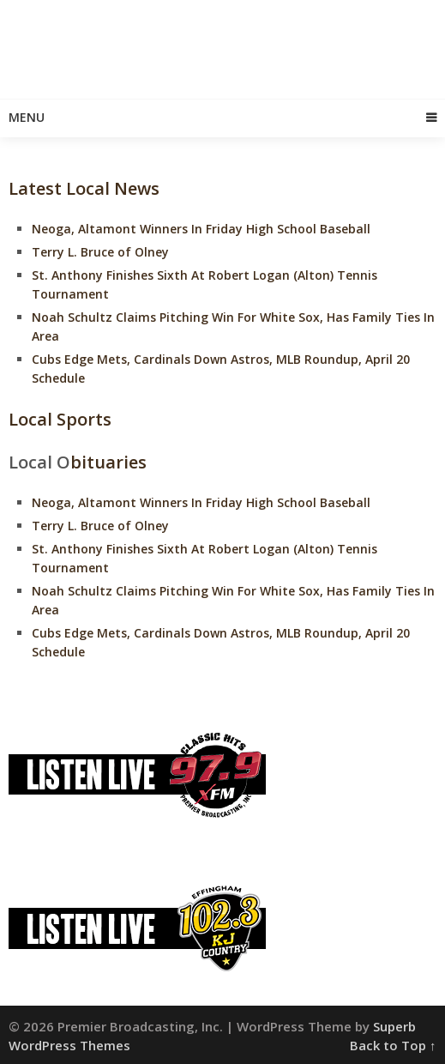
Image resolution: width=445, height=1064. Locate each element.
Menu (27, 117)
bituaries (108, 462)
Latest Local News (84, 188)
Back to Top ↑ (393, 1045)
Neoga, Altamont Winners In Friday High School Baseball (201, 229)
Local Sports (60, 419)
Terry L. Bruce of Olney (100, 252)
